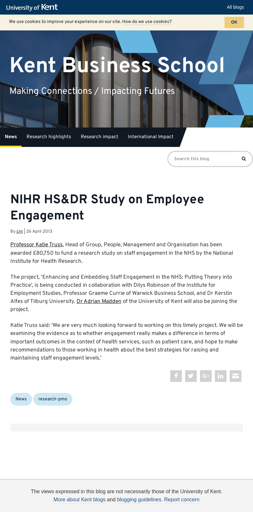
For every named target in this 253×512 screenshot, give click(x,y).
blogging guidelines (139, 499)
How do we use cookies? (147, 22)
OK (234, 22)
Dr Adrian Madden (99, 301)
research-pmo (52, 399)
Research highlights (48, 137)
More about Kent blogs (80, 499)
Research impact (99, 137)
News (11, 137)
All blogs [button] (235, 7)
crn (19, 231)
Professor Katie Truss (36, 245)
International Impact (151, 137)
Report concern (181, 499)
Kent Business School (117, 66)
